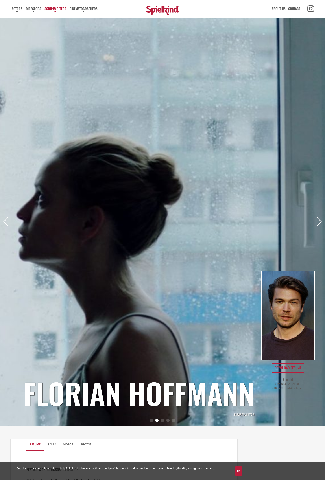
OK (238, 471)
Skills (52, 444)
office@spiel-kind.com (287, 388)
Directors (33, 8)
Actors (17, 8)
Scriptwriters (55, 8)
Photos (86, 444)
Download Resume (288, 367)
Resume (35, 444)
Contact (294, 8)
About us (279, 8)
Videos (68, 444)
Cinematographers (84, 8)
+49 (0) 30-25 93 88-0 (288, 384)
